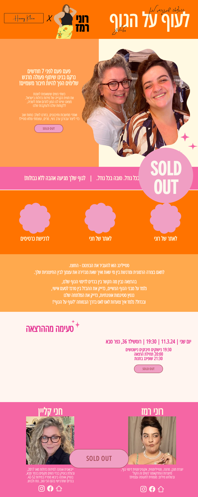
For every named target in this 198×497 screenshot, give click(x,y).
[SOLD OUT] (48, 128)
